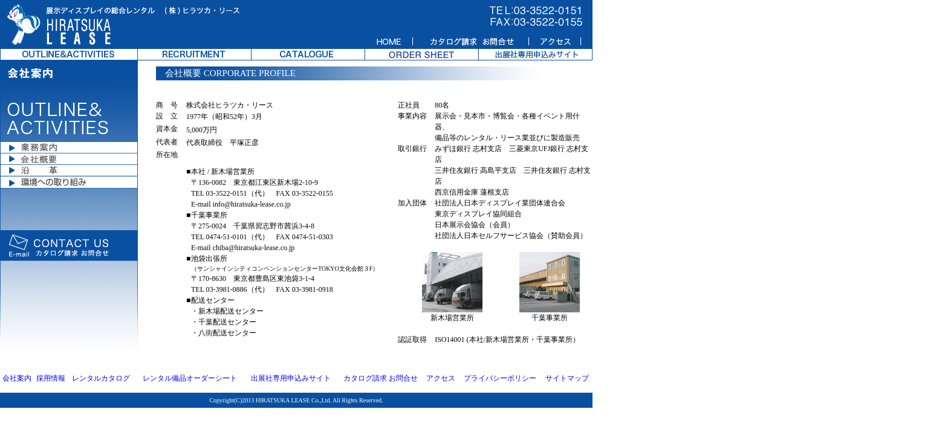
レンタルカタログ (101, 378)
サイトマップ (567, 378)
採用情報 (50, 378)
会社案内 (16, 378)
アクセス (440, 378)
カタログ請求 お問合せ (380, 378)
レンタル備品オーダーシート (190, 378)
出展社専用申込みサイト (291, 378)
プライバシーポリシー (500, 378)
